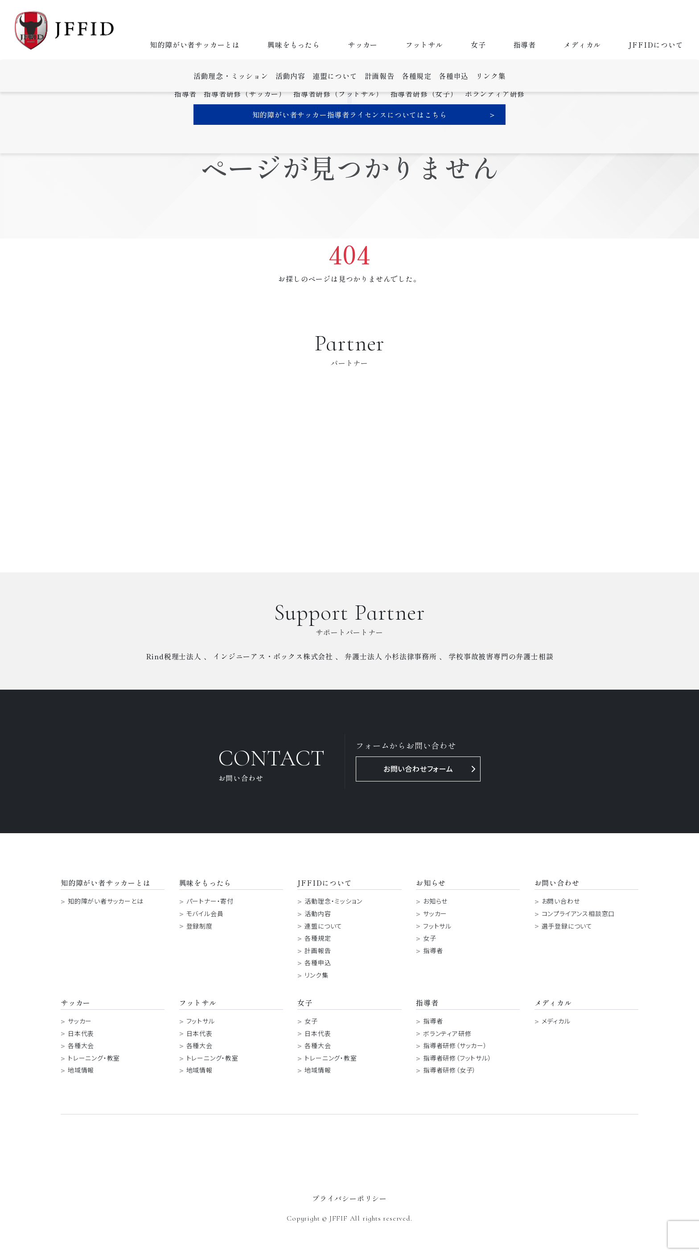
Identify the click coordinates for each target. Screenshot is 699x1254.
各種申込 (317, 962)
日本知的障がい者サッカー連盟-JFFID (64, 30)
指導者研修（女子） (449, 1070)
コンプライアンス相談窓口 (578, 913)
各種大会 (81, 1045)
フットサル (424, 44)
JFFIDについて (656, 44)
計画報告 (317, 950)
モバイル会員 (205, 913)
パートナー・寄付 (210, 901)
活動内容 (317, 913)
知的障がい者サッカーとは (195, 44)
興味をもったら (293, 44)
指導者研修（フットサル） (457, 1058)
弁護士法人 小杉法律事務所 (390, 656)
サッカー (363, 44)
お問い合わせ (561, 901)
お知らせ (435, 901)
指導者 (525, 44)
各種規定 (317, 938)
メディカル (582, 44)
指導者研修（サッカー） (455, 1045)
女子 (478, 44)
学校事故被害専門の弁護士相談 (500, 656)
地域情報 (81, 1070)
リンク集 (316, 975)
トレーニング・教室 (94, 1058)
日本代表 (81, 1033)
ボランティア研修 (447, 1033)
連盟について (323, 926)
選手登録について (567, 926)
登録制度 (199, 926)
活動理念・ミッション (333, 901)
